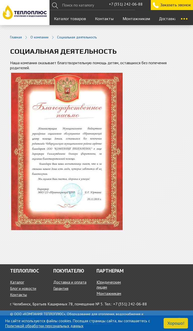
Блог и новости (23, 288)
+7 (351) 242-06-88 (126, 4)
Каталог (17, 282)
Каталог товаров (70, 18)
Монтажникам (136, 18)
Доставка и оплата (69, 282)
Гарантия (60, 288)
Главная (16, 37)
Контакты (104, 18)
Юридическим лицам (108, 285)
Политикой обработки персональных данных (44, 325)
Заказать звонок (175, 5)
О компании (39, 37)
